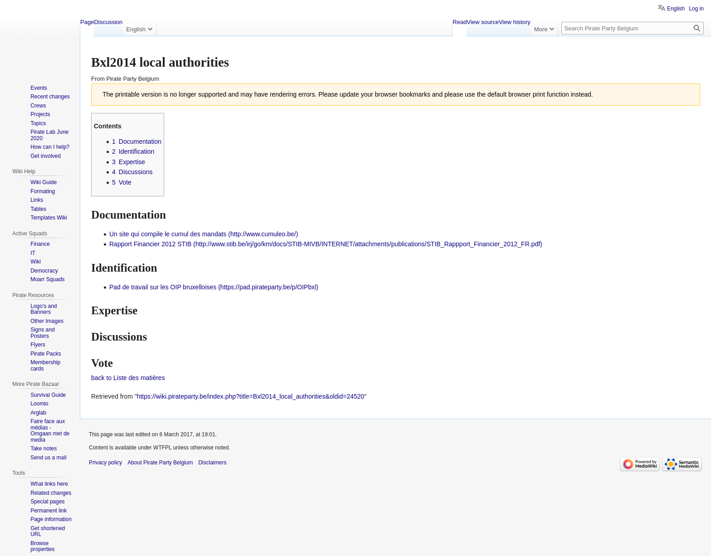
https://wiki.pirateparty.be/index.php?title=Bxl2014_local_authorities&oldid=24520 (251, 396)
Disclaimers (212, 462)
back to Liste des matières (128, 377)
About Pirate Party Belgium (160, 462)
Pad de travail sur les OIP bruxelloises (162, 287)
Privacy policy (105, 462)
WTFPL (162, 447)
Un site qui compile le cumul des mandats (167, 234)
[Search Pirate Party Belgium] (632, 28)
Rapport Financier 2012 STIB (150, 244)
